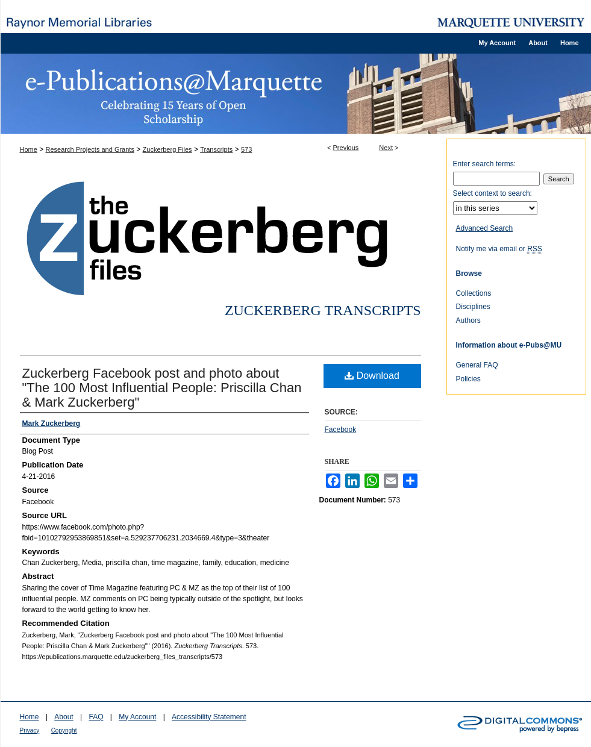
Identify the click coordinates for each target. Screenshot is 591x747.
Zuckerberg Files (167, 149)
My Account (137, 717)
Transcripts (216, 149)
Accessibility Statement (209, 717)
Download (372, 375)
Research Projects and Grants (90, 149)
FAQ (96, 717)
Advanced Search (484, 228)
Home (28, 149)
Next (386, 147)
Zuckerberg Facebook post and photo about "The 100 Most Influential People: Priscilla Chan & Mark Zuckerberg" (162, 388)
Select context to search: (492, 193)
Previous (346, 147)
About (63, 717)
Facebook (341, 429)
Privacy (30, 730)
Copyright (64, 730)
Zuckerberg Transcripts (323, 310)
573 (246, 149)
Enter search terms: (484, 164)
